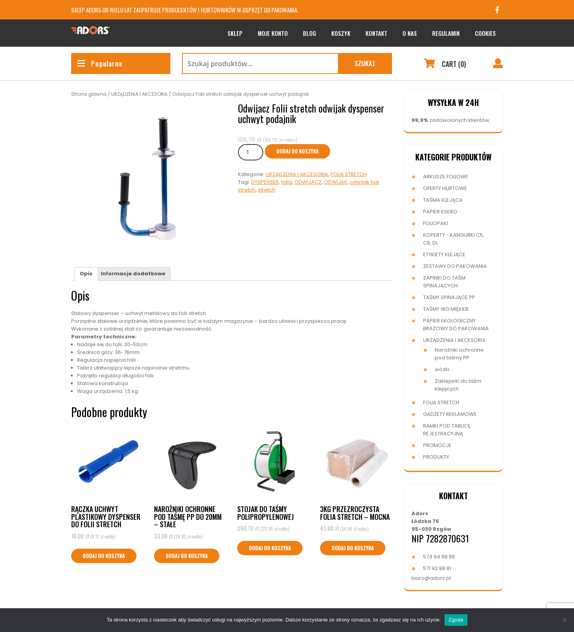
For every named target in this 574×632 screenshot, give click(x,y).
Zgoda (455, 620)
